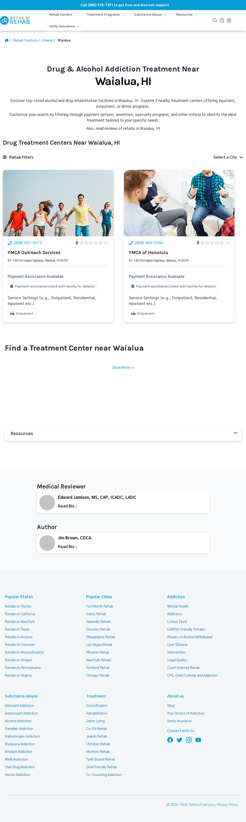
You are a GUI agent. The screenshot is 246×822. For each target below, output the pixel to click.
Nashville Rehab (98, 622)
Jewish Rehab (96, 736)
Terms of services (202, 805)
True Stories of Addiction (185, 713)
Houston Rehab (98, 629)
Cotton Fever (177, 622)
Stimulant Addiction (19, 706)
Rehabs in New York (20, 622)
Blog (170, 706)
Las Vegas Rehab (99, 645)
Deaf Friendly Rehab (101, 767)
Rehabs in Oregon (18, 660)
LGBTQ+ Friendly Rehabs (186, 629)
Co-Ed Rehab (96, 729)
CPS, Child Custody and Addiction (192, 675)
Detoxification (97, 706)
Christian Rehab (98, 744)
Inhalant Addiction (18, 752)
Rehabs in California (20, 614)
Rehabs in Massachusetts (24, 652)
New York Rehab (98, 660)
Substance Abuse (21, 696)
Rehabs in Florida (18, 606)
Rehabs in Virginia (18, 675)
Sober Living (95, 721)
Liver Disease (177, 645)
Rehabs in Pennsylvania (23, 668)
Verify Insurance (179, 721)
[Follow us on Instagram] (189, 739)
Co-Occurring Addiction (104, 775)
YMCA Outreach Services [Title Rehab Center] (34, 252)
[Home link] (26, 40)
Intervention (176, 652)
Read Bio (67, 506)
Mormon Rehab (98, 752)
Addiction (176, 597)
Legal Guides (177, 660)
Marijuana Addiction (20, 744)
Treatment (96, 696)
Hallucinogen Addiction (22, 736)
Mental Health (178, 606)
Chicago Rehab (97, 675)
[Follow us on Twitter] (179, 739)
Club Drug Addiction (20, 767)
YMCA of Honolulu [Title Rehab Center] (148, 252)
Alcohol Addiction (18, 721)
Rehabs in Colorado (20, 645)
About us (175, 696)
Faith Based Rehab (100, 759)
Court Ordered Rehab (183, 668)
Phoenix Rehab (97, 652)
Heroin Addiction (17, 775)
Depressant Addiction (21, 713)
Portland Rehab (98, 668)
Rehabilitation (96, 713)
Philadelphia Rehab (100, 637)
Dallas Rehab (96, 614)
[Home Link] (8, 40)
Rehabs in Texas (17, 629)
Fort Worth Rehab (99, 606)
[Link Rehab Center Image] (58, 203)
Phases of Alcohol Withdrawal (189, 637)
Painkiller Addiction (19, 729)
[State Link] (48, 40)
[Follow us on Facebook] (170, 739)
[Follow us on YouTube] (198, 739)
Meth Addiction (16, 759)
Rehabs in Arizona (18, 637)
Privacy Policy (227, 805)
